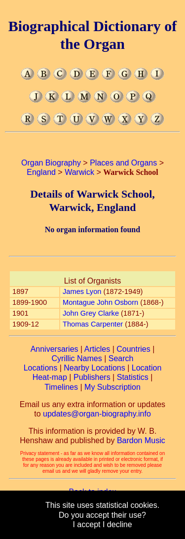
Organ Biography (51, 163)
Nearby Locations (94, 368)
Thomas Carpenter (93, 324)
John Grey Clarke (91, 313)
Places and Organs (123, 163)
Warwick (79, 172)
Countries (133, 349)
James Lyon (82, 291)
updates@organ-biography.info (97, 414)
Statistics (132, 377)
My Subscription (112, 387)
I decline (117, 524)
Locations (41, 368)
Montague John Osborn (100, 302)
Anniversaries (54, 349)
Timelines (61, 387)
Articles (97, 349)
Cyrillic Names (77, 358)
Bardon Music (141, 440)
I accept (86, 524)
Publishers (92, 377)
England (41, 172)
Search (121, 358)
